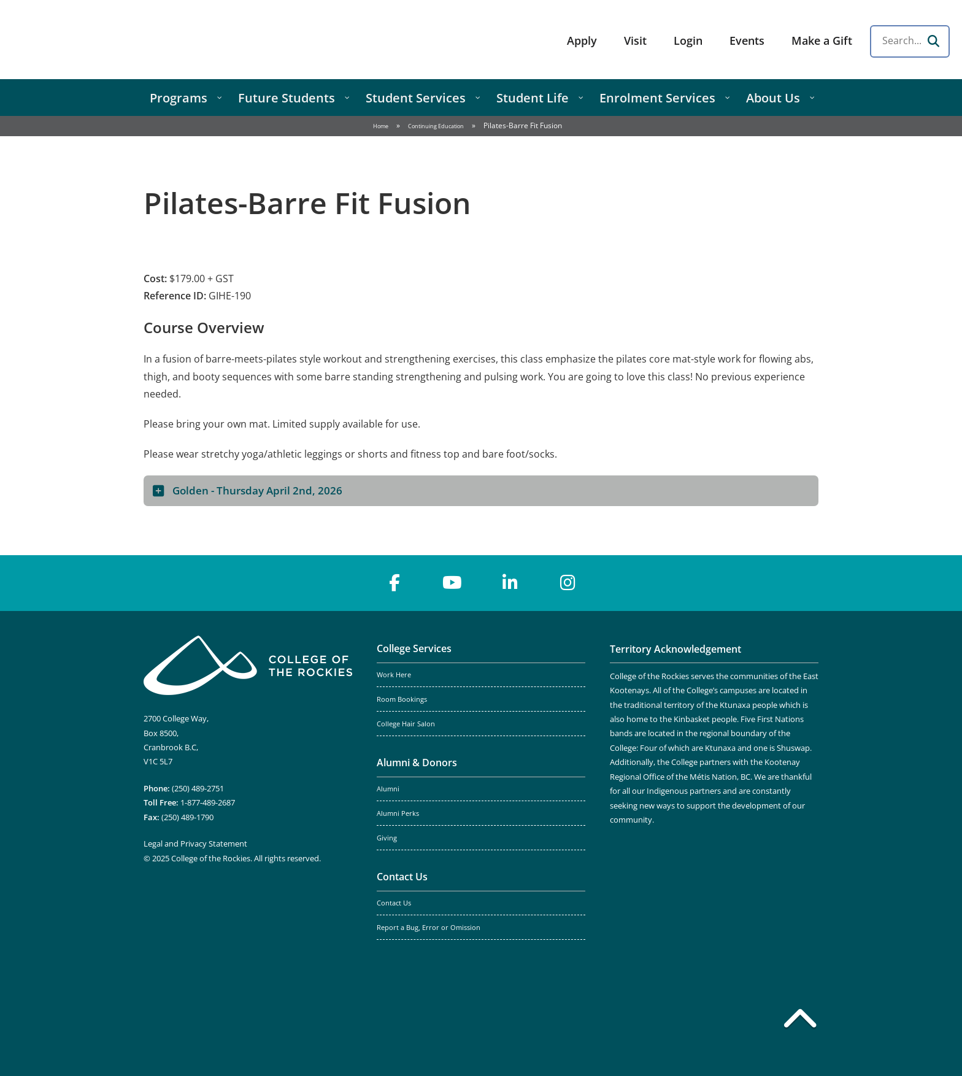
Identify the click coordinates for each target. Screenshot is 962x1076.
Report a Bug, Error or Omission (428, 927)
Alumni (388, 789)
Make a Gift (821, 40)
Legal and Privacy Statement (195, 843)
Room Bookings (402, 699)
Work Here (394, 675)
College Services (414, 648)
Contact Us (402, 876)
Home (380, 126)
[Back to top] (800, 1020)
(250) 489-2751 (198, 788)
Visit (635, 40)
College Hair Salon (406, 724)
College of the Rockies (108, 39)
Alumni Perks (398, 813)
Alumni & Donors (417, 762)
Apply (582, 40)
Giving (387, 838)
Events (746, 40)
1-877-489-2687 (207, 802)
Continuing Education (436, 126)
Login (688, 40)
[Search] (933, 41)
